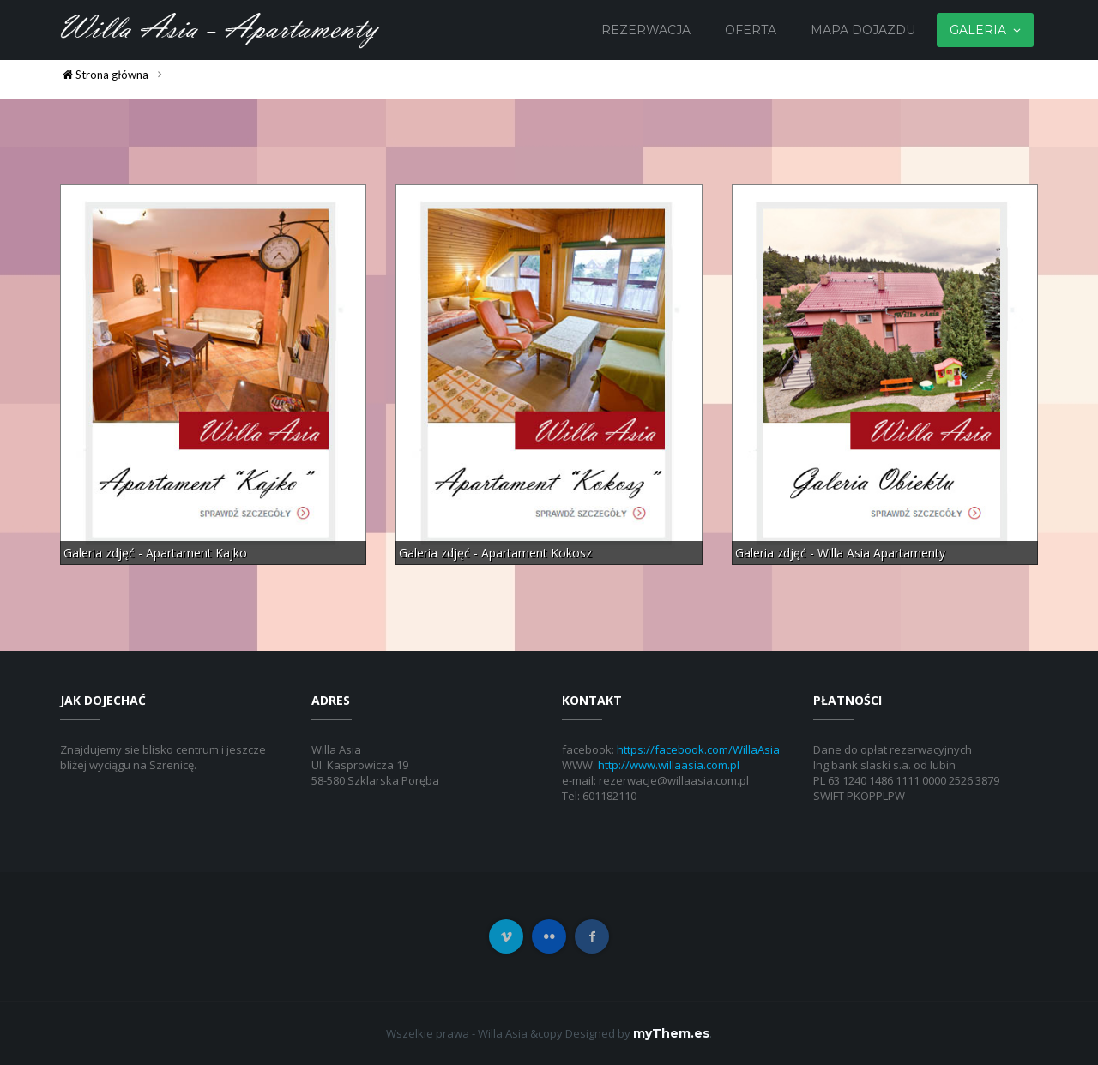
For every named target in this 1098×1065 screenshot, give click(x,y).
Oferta (750, 30)
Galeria (978, 30)
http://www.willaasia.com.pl (668, 765)
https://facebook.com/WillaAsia (698, 749)
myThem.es (671, 1033)
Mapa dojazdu (863, 30)
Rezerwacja (646, 30)
